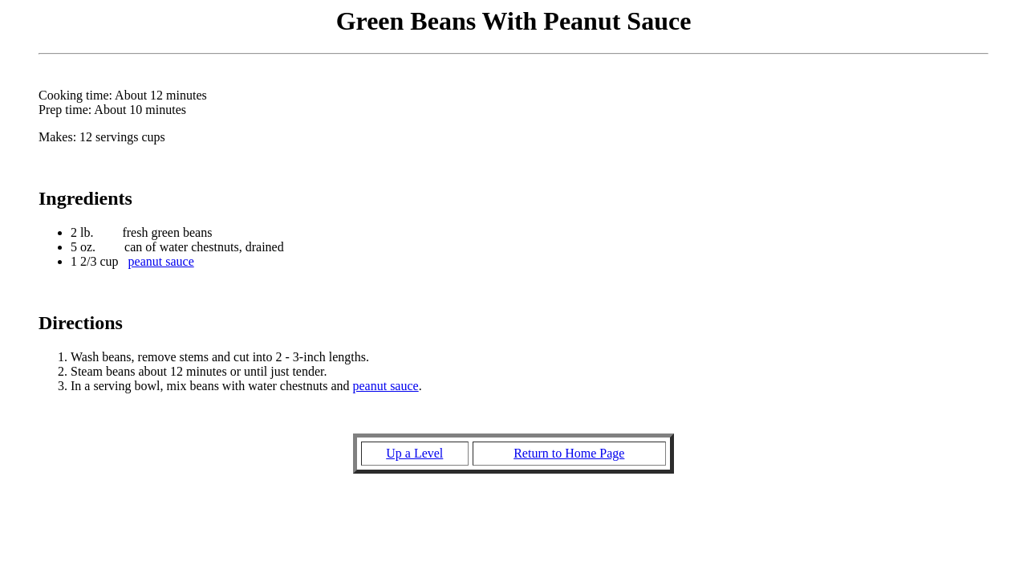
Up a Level (414, 453)
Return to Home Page (569, 453)
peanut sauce (161, 261)
